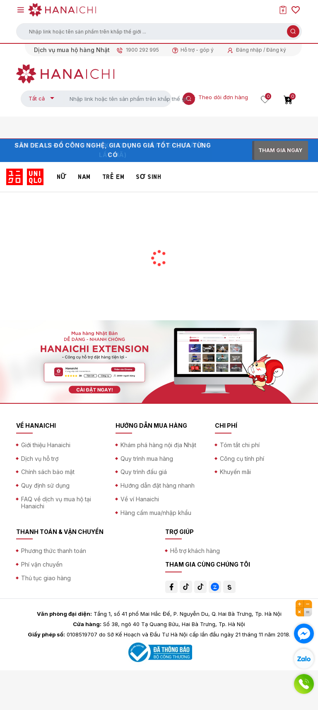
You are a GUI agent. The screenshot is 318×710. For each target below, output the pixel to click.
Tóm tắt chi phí (240, 444)
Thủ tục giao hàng (46, 577)
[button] (159, 31)
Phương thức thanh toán (53, 550)
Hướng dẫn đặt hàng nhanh (157, 485)
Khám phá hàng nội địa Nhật (158, 444)
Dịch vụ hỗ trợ (39, 458)
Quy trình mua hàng (146, 458)
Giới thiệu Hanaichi (45, 444)
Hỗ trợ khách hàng (195, 550)
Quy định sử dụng (45, 485)
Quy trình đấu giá (143, 471)
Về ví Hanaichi (139, 499)
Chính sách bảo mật (48, 471)
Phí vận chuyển (42, 564)
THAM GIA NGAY (280, 150)
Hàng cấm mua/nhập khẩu (155, 512)
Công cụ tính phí (242, 458)
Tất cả (37, 98)
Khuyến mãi (235, 471)
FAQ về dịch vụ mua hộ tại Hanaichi (56, 503)
